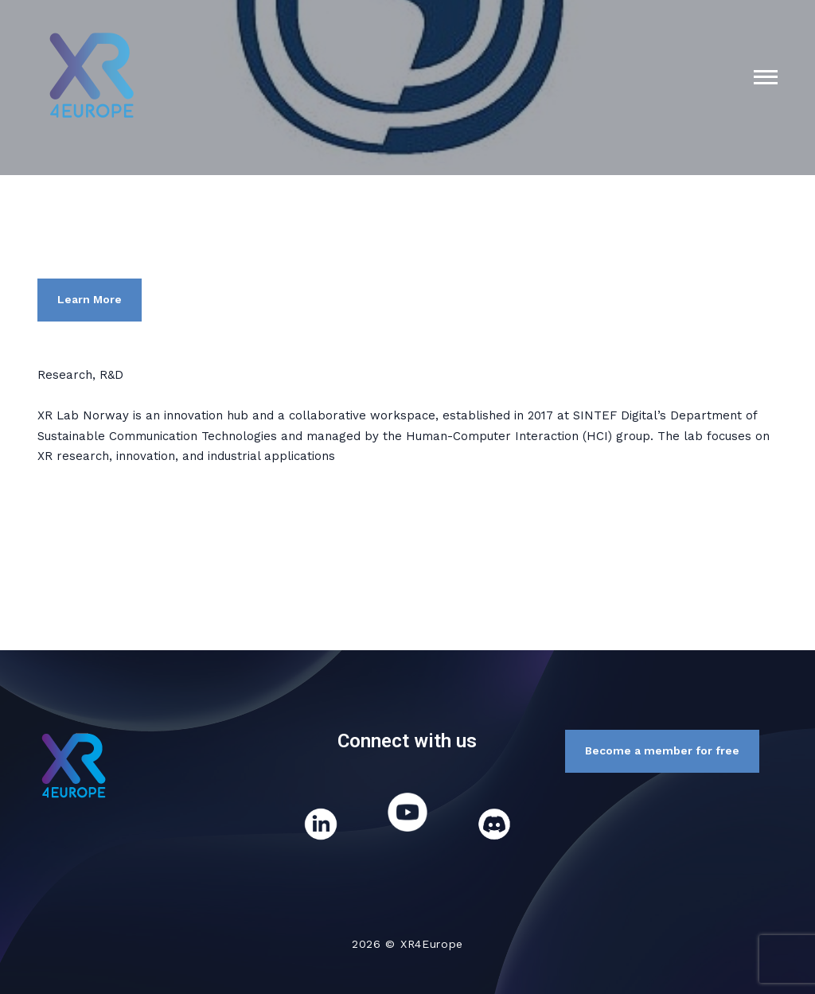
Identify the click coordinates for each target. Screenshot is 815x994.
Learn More (89, 299)
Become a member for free (662, 750)
